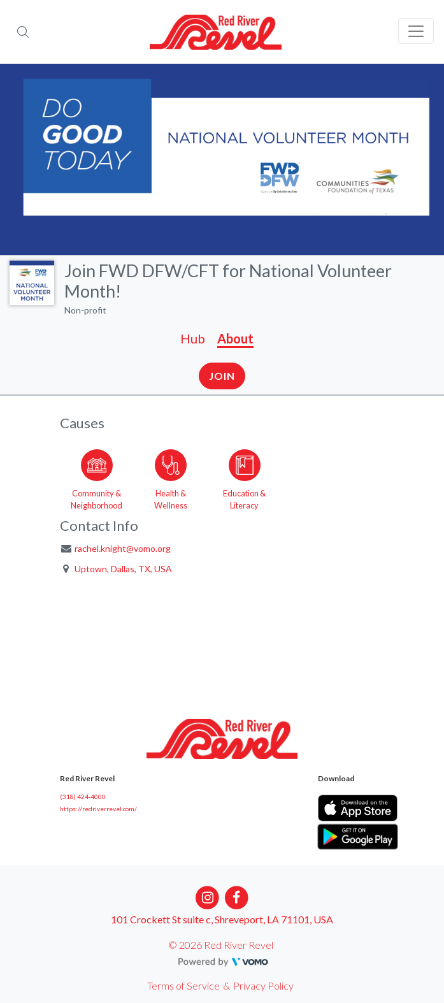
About (235, 338)
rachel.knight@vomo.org (123, 548)
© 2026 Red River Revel (220, 945)
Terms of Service (183, 985)
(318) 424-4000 (83, 796)
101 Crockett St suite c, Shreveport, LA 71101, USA (222, 919)
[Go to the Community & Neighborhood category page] (97, 477)
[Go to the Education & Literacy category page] (244, 477)
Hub (192, 338)
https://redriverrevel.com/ (98, 808)
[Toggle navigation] (416, 31)
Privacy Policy (263, 985)
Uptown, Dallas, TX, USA (123, 568)
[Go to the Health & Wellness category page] (171, 477)
